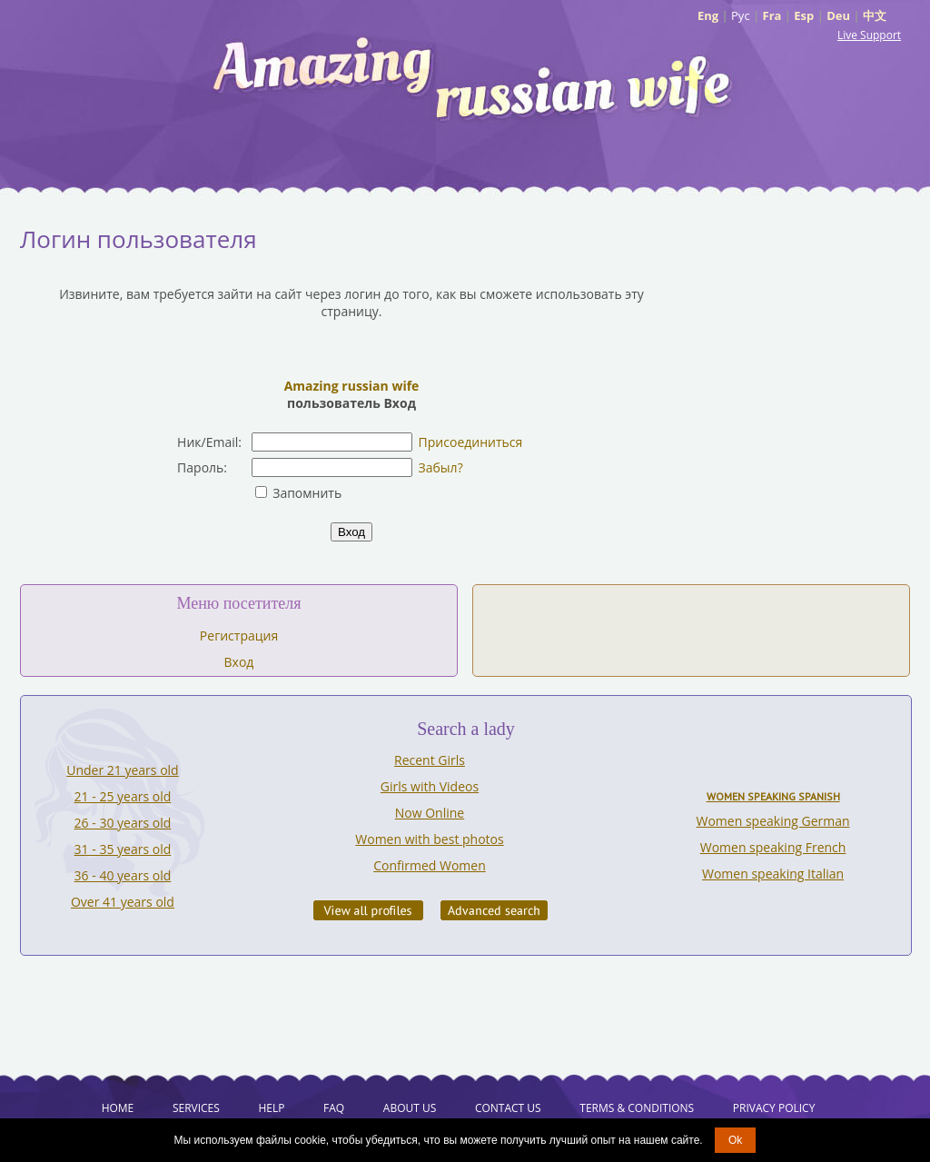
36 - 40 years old (123, 875)
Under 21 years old (122, 770)
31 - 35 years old (123, 849)
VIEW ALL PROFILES (368, 910)
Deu (838, 15)
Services (196, 1108)
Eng (708, 15)
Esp (804, 15)
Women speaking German (773, 820)
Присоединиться (471, 442)
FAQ (333, 1108)
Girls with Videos (430, 786)
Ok (735, 1140)
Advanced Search (494, 910)
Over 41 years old (122, 901)
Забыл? (441, 467)
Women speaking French (773, 847)
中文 (874, 15)
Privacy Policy (774, 1108)
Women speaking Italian (773, 873)
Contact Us (508, 1108)
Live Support (869, 35)
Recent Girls (429, 760)
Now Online (429, 812)
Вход (239, 661)
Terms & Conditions (636, 1108)
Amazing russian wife (352, 385)
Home (118, 1108)
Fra (772, 15)
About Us (409, 1108)
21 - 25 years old (123, 796)
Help (271, 1108)
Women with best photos (429, 839)
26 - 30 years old (123, 822)
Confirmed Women (429, 865)
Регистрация (239, 635)
